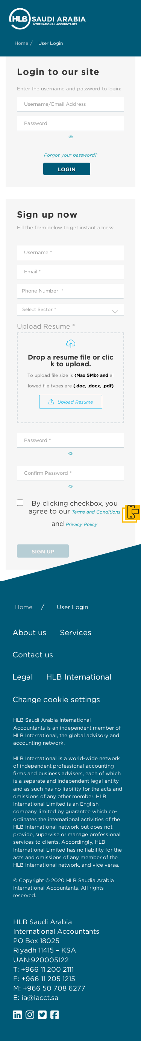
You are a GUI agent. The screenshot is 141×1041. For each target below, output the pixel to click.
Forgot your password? (70, 155)
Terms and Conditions (96, 512)
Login (67, 169)
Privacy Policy (81, 524)
